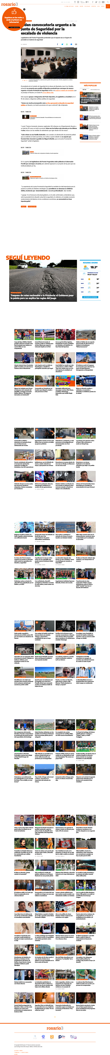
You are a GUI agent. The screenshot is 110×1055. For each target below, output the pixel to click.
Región (81, 6)
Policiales (87, 6)
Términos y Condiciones (21, 1052)
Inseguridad (32, 206)
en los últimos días (48, 92)
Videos (102, 6)
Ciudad (76, 6)
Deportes (93, 6)
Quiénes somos (18, 1050)
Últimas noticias (69, 6)
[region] (55, 14)
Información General (26, 20)
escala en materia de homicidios (64, 90)
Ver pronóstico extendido (90, 297)
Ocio (98, 6)
